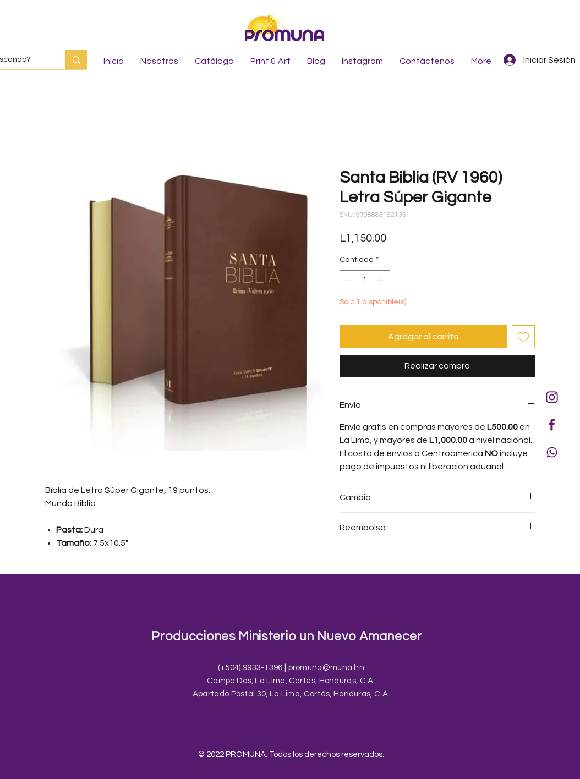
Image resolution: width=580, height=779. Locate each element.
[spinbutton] (365, 280)
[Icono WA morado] (552, 452)
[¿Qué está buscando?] (76, 59)
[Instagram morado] (552, 397)
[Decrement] (348, 280)
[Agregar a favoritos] (523, 336)
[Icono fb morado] (552, 424)
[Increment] (382, 280)
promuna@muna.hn (326, 667)
